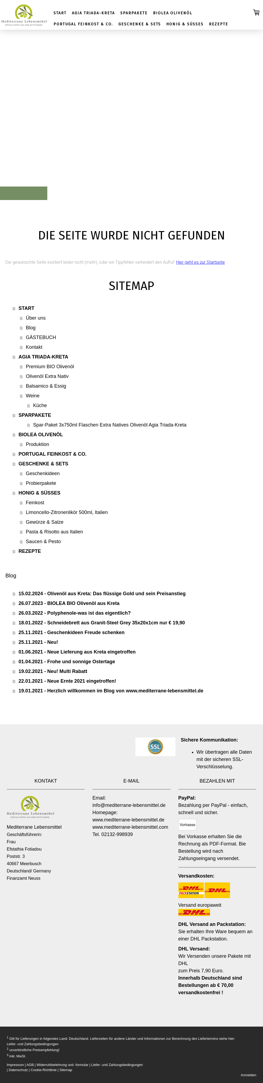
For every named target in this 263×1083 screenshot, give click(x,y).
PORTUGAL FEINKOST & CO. (83, 24)
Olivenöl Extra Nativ (47, 376)
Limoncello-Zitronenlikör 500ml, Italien (67, 512)
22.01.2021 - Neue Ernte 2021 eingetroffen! (67, 681)
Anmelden (248, 1075)
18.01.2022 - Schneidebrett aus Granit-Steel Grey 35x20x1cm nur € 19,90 (102, 622)
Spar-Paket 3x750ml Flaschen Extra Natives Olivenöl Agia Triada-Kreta (110, 425)
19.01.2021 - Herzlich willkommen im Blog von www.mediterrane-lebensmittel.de (111, 690)
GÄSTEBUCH (41, 337)
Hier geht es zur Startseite (200, 262)
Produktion (37, 444)
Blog (31, 327)
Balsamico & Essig (46, 386)
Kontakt (34, 347)
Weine (33, 395)
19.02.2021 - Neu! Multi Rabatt (53, 671)
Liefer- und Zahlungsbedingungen (32, 1044)
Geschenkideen (43, 473)
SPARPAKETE (134, 13)
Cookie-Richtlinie (43, 1070)
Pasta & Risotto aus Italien (54, 531)
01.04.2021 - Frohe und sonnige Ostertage (67, 661)
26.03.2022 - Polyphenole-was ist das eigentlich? (75, 613)
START (60, 13)
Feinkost (35, 502)
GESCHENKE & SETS (139, 24)
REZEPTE (218, 24)
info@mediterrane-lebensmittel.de (128, 805)
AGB (30, 1065)
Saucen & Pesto (43, 541)
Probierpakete (41, 483)
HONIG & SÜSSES (184, 24)
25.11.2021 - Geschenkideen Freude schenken (72, 632)
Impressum (15, 1065)
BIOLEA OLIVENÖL (172, 13)
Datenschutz (18, 1070)
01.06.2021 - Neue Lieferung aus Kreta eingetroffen (77, 652)
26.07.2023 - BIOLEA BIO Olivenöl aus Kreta (69, 603)
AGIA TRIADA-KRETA (93, 13)
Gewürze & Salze (45, 522)
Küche (40, 405)
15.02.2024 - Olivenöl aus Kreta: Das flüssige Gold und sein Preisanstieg (102, 593)
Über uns (36, 318)
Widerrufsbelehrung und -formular (62, 1065)
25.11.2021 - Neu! (38, 642)
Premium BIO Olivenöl (50, 366)
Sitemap (65, 1070)
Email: (99, 798)
